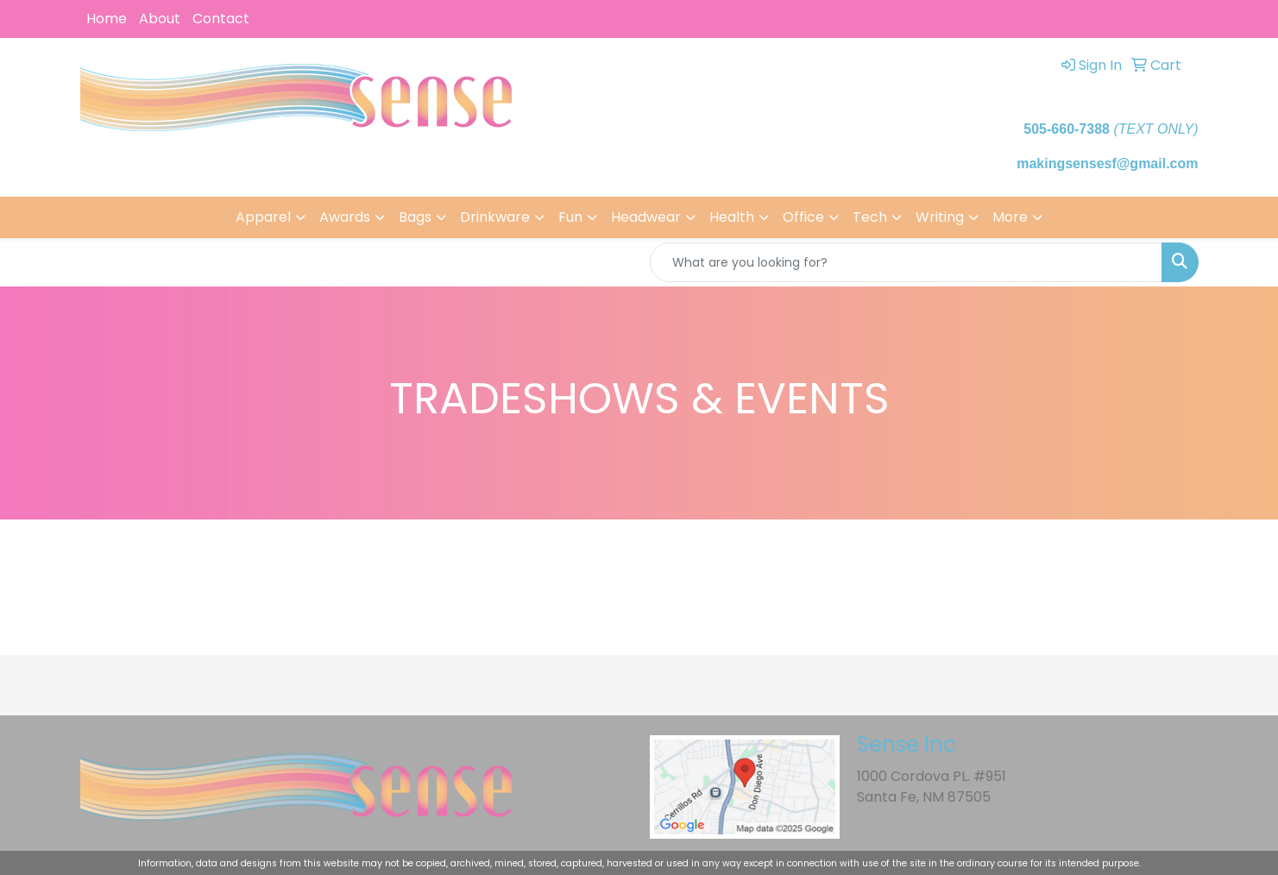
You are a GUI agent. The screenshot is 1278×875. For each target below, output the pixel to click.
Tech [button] (870, 217)
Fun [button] (570, 217)
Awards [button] (344, 217)
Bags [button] (415, 217)
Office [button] (803, 217)
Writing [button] (940, 217)
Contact (220, 18)
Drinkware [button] (495, 217)
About (159, 18)
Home (106, 18)
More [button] (1010, 217)
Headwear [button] (646, 217)
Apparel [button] (263, 217)
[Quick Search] (906, 262)
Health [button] (731, 217)
